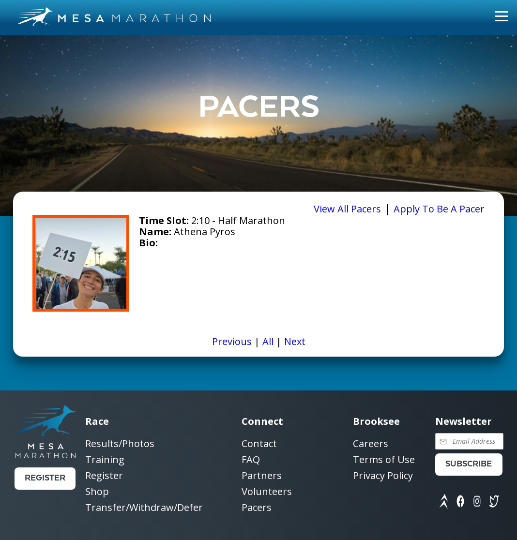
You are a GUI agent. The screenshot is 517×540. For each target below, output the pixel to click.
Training (104, 460)
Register (45, 478)
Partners (262, 476)
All (268, 341)
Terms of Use (384, 460)
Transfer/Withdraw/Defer (144, 507)
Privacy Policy (383, 475)
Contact (259, 444)
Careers (370, 444)
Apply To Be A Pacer (439, 208)
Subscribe (468, 464)
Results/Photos (119, 444)
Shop (97, 492)
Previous (232, 341)
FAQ (251, 460)
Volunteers (267, 492)
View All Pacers (347, 208)
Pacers (257, 507)
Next (294, 341)
